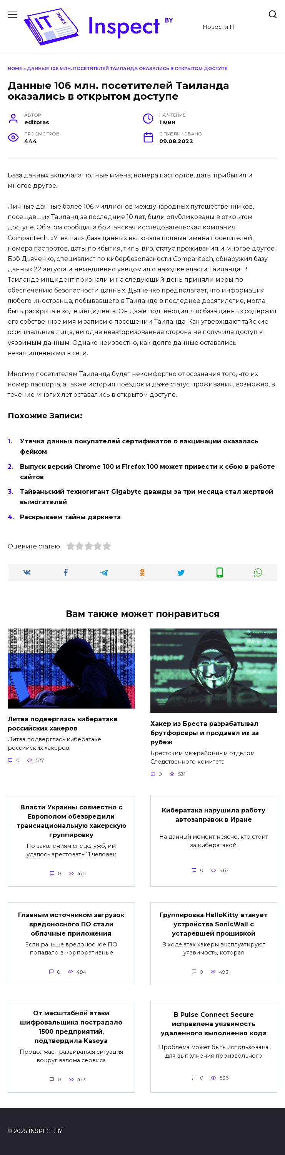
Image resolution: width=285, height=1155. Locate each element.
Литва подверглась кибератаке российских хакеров (63, 723)
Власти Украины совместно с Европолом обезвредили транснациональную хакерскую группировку (71, 821)
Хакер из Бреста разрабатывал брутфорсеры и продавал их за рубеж (204, 733)
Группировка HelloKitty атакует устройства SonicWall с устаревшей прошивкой (214, 924)
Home (15, 68)
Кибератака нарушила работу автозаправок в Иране (213, 815)
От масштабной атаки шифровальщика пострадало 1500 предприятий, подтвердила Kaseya (71, 1027)
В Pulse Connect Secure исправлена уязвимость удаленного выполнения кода (214, 1024)
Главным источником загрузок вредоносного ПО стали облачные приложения (71, 924)
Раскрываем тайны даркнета (70, 517)
